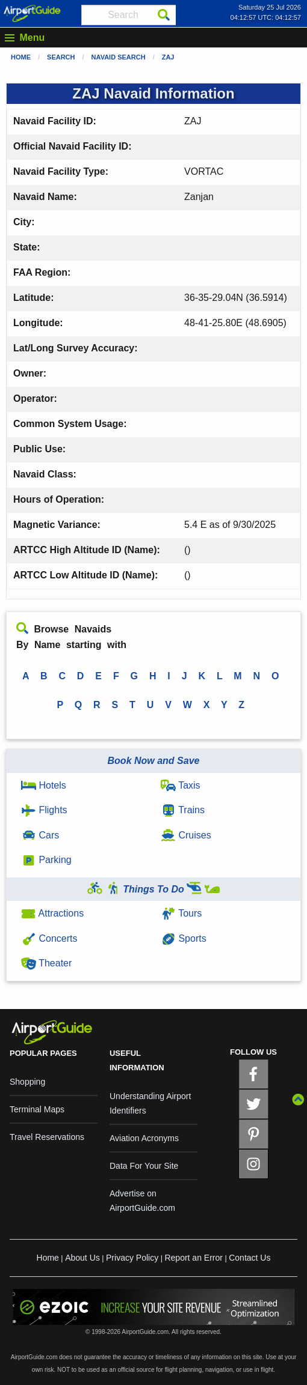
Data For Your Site (144, 1166)
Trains (183, 810)
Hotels (43, 785)
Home (21, 57)
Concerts (49, 938)
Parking (46, 860)
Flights (44, 810)
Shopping (27, 1081)
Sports (183, 938)
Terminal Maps (37, 1109)
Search (61, 57)
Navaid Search (118, 57)
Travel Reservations (47, 1137)
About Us (82, 1257)
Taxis (180, 785)
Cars (40, 835)
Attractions (52, 913)
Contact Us (249, 1257)
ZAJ (168, 57)
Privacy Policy (132, 1257)
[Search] (164, 15)
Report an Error (193, 1257)
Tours (181, 913)
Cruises (186, 835)
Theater (46, 963)
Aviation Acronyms (144, 1138)
